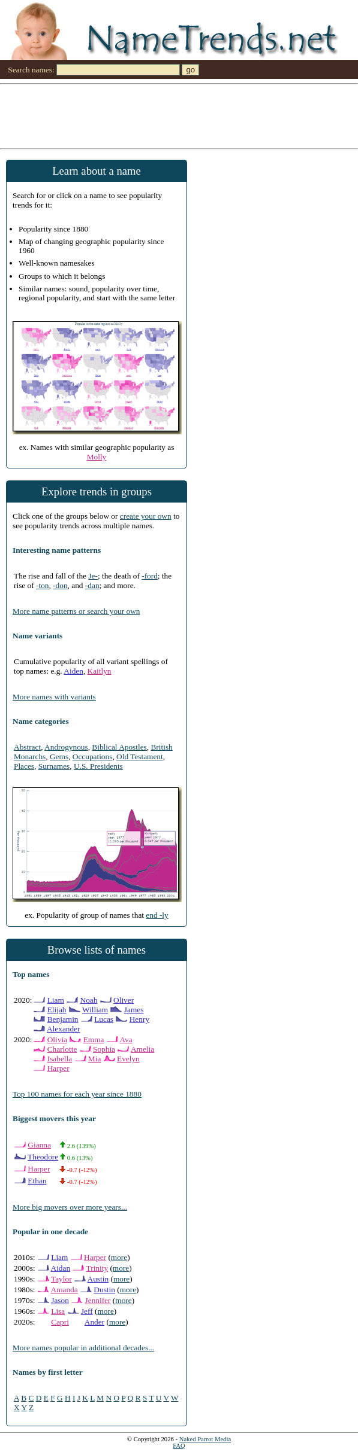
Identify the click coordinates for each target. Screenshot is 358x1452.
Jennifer (98, 1300)
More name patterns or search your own (76, 611)
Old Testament (139, 756)
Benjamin (63, 1019)
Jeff (87, 1311)
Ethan (37, 1180)
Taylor (61, 1278)
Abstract (27, 746)
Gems (59, 756)
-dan (92, 585)
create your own (146, 516)
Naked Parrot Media (205, 1439)
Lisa (58, 1311)
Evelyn (128, 1058)
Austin (98, 1278)
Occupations (93, 756)
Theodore (43, 1156)
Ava (125, 1039)
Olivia (57, 1039)
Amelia (142, 1049)
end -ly (157, 915)
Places (24, 766)
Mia (94, 1058)
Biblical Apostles (119, 746)
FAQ (179, 1445)
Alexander (63, 1028)
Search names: (31, 69)
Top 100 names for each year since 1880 (77, 1093)
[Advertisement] (179, 115)
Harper (58, 1068)
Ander (94, 1321)
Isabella (59, 1058)
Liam (55, 1000)
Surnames (54, 766)
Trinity (97, 1268)
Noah (89, 1000)
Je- (93, 575)
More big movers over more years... (70, 1207)
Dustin (104, 1289)
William (95, 1009)
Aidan (61, 1268)
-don (60, 585)
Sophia (104, 1049)
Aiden (73, 670)
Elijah (57, 1009)
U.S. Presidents (98, 766)
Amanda (64, 1289)
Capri (60, 1321)
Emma (93, 1039)
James (134, 1009)
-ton (42, 585)
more (119, 1257)
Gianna (39, 1144)
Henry (139, 1019)
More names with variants (54, 696)
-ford (150, 575)
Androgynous (66, 746)
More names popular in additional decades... (83, 1347)
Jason (60, 1300)
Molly (97, 456)
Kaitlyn (100, 670)
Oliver (123, 1000)
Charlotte (62, 1049)
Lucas (103, 1019)
